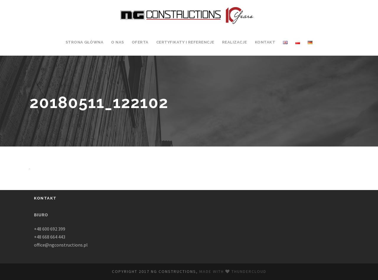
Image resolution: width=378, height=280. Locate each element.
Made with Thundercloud (232, 271)
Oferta (140, 42)
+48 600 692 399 (49, 229)
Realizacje (234, 42)
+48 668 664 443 (49, 237)
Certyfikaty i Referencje (185, 42)
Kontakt (265, 42)
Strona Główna (84, 42)
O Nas (117, 42)
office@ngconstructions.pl (61, 245)
